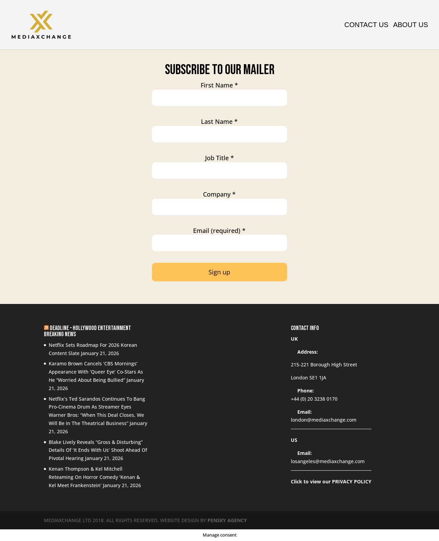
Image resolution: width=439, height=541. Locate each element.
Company (219, 194)
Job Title (219, 158)
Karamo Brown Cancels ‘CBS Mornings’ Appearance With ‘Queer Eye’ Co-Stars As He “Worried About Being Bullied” (96, 371)
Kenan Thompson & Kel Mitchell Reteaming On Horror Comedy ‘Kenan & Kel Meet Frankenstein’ (94, 477)
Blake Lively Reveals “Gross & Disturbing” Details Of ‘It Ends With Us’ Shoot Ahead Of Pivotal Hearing (98, 450)
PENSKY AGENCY (227, 520)
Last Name (219, 122)
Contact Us (366, 25)
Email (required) (219, 231)
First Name (219, 85)
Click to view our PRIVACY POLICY (331, 481)
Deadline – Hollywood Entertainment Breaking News (87, 331)
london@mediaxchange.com (323, 419)
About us (410, 25)
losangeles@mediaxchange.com (328, 461)
